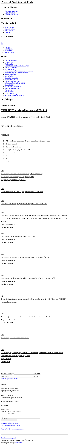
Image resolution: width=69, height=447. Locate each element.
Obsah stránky (8, 105)
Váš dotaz (4, 419)
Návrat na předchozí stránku (9, 378)
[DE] (2, 42)
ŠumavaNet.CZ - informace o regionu (12, 430)
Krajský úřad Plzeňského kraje (10, 427)
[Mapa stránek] (9, 30)
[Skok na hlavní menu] (11, 14)
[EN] (2, 44)
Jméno (3, 409)
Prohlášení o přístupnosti (8, 439)
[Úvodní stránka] (9, 27)
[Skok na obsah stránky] (12, 11)
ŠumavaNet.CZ (20, 444)
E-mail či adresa (6, 411)
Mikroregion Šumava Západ (9, 424)
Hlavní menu (7, 36)
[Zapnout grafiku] (10, 13)
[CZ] (2, 40)
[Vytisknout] (8, 32)
